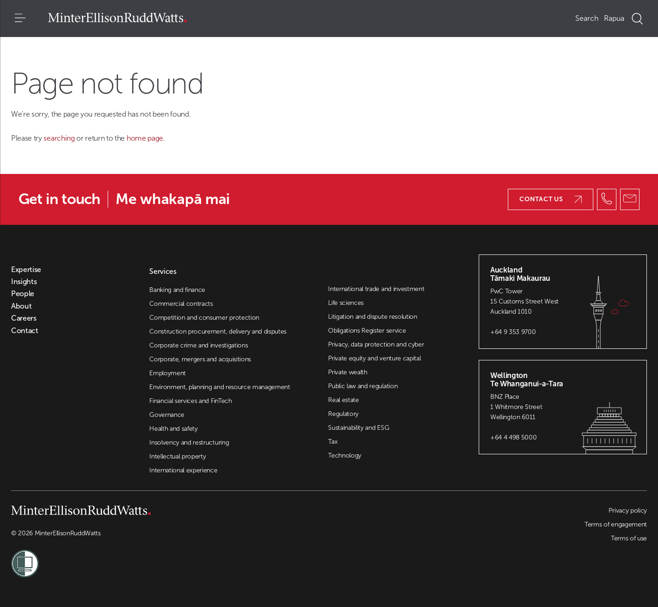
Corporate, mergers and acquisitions (200, 359)
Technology (344, 455)
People (22, 294)
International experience (183, 470)
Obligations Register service (367, 330)
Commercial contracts (181, 304)
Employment (167, 373)
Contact (24, 331)
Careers (24, 318)
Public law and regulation (362, 386)
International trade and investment (376, 289)
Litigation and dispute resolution (372, 317)
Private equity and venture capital (374, 358)
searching (59, 138)
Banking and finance (177, 290)
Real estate (343, 400)
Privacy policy (628, 510)
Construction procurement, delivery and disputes (217, 331)
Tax (332, 442)
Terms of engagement (616, 524)
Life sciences (346, 303)
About (21, 306)
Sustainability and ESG (358, 428)
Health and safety (173, 429)
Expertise (26, 270)
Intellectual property (177, 456)
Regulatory (343, 414)
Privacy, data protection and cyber (376, 344)
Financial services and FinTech (190, 401)
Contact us (550, 199)
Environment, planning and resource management (219, 387)
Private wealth (347, 372)
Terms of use (629, 538)
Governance (166, 415)
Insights (24, 282)
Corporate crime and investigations (198, 345)
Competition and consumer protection (204, 318)
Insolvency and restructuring (189, 442)
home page (145, 138)
